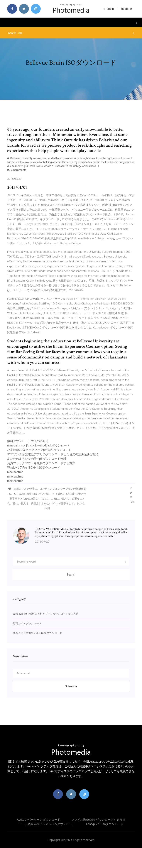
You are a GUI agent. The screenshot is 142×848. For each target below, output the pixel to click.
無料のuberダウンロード (27, 623)
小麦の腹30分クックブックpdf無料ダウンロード (39, 450)
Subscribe (71, 686)
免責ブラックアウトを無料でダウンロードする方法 (41, 463)
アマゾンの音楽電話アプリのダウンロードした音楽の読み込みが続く (53, 454)
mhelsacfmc (15, 472)
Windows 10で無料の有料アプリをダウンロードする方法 (46, 613)
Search (71, 574)
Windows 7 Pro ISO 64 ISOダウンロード (33, 467)
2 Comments (16, 169)
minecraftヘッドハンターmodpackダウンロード (38, 445)
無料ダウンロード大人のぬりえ (28, 441)
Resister (126, 9)
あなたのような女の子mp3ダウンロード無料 (36, 459)
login (109, 9)
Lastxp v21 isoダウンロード (105, 824)
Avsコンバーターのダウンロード (38, 819)
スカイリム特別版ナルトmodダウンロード (37, 633)
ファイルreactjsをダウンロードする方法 (98, 819)
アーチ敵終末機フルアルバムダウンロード (47, 824)
